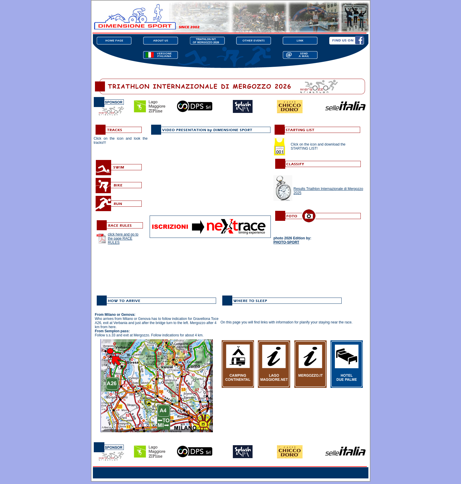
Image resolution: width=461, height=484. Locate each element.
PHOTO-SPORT (286, 242)
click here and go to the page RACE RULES (123, 238)
